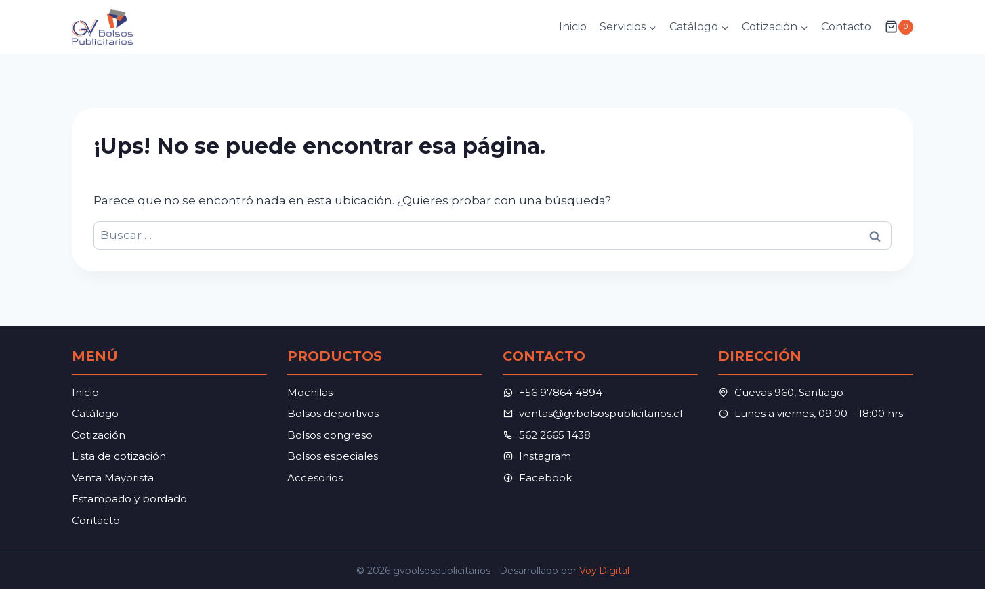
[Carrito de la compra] (899, 27)
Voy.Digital (604, 571)
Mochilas (310, 392)
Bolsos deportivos (333, 413)
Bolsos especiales (332, 456)
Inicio (573, 26)
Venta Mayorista (113, 477)
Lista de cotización (119, 456)
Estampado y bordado (129, 498)
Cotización (98, 435)
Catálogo (95, 413)
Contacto (846, 26)
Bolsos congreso (330, 435)
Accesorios (315, 477)
